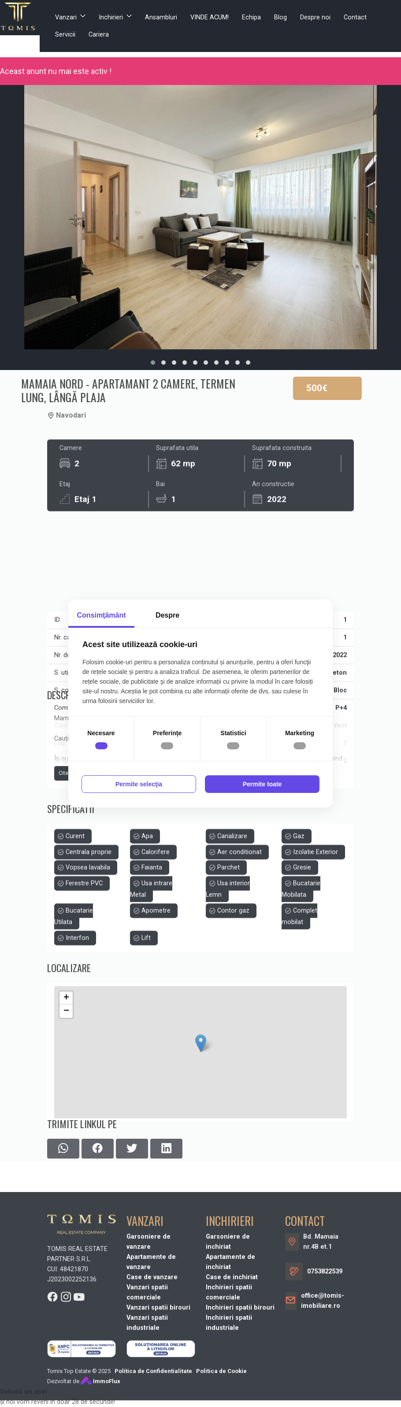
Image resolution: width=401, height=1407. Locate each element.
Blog (280, 17)
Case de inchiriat (232, 1377)
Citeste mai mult (79, 820)
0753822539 (324, 1370)
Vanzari (66, 17)
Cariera (99, 34)
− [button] (66, 1087)
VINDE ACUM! (209, 17)
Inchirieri (111, 17)
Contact (355, 17)
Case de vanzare (152, 1377)
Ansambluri (161, 17)
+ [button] (66, 1074)
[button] (153, 362)
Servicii (65, 34)
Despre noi (315, 17)
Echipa (251, 17)
